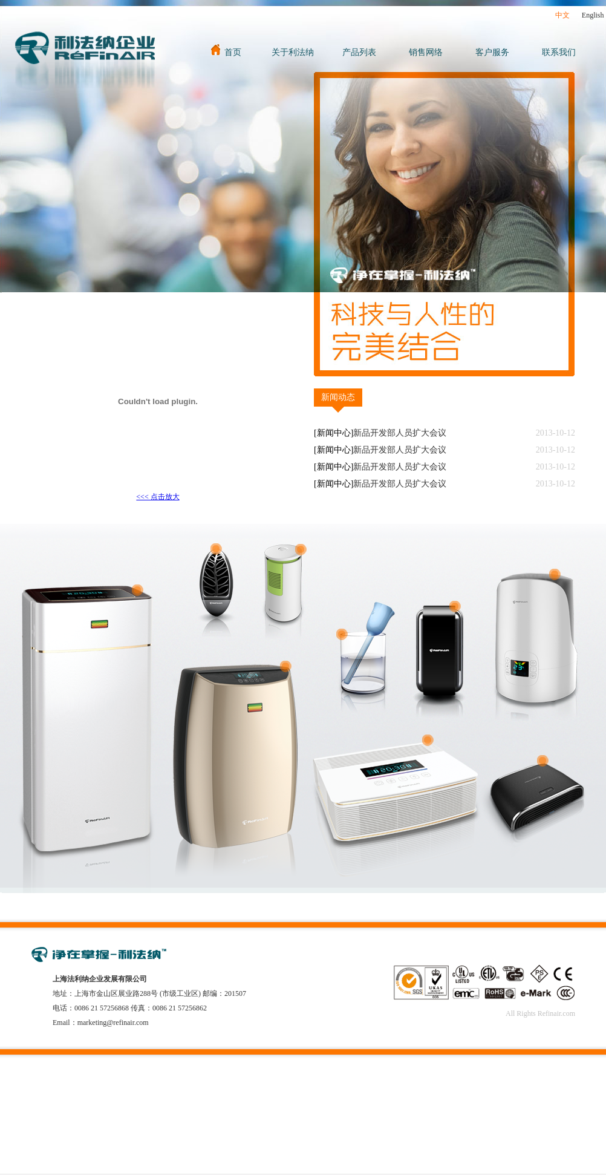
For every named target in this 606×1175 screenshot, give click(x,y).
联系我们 (559, 52)
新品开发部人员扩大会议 (399, 432)
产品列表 (359, 52)
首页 (226, 52)
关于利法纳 (293, 52)
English (593, 15)
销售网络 (426, 52)
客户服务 (492, 52)
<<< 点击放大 (157, 497)
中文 (562, 15)
